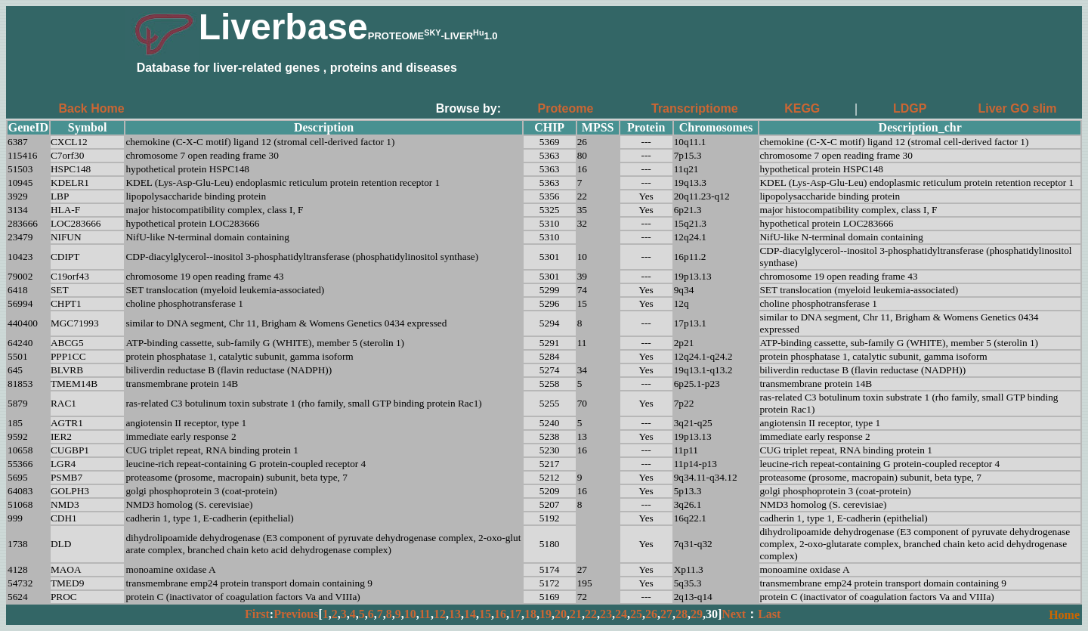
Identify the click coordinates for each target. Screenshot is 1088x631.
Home (1064, 614)
